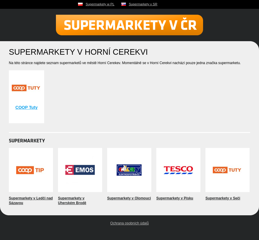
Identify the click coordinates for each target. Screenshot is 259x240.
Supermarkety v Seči (222, 198)
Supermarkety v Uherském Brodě (72, 200)
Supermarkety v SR (143, 4)
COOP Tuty (26, 107)
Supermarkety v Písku (174, 198)
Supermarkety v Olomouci (129, 198)
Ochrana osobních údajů (129, 223)
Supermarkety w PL (100, 4)
